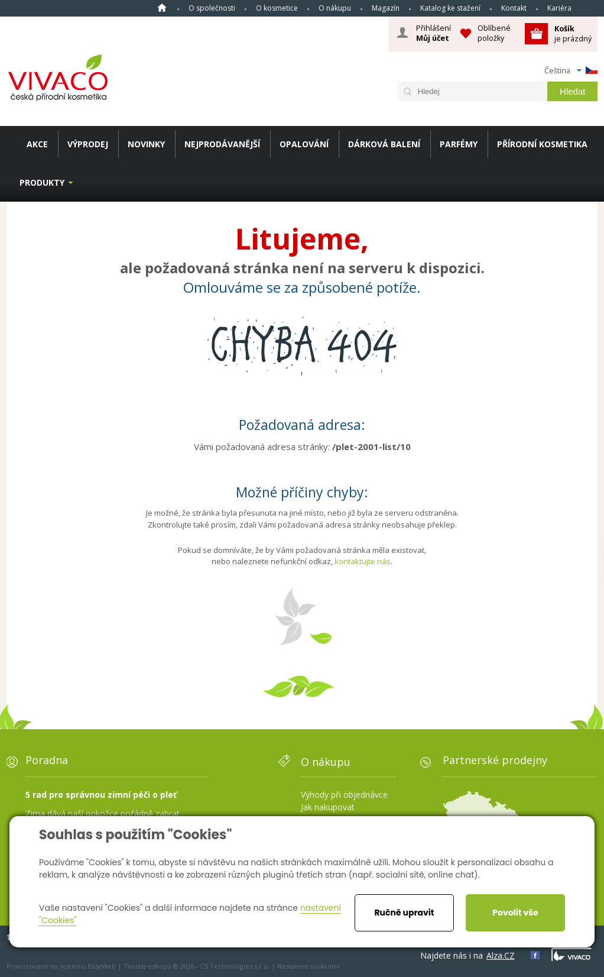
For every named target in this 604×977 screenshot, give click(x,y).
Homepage (162, 8)
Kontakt (514, 8)
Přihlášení (433, 33)
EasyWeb (102, 966)
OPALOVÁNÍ (304, 144)
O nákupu (335, 8)
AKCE (37, 144)
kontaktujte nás (363, 561)
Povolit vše (515, 912)
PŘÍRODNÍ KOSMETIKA (542, 144)
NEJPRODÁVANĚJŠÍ (222, 144)
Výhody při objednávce (344, 794)
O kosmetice (277, 8)
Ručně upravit (404, 912)
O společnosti (212, 8)
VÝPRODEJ (87, 144)
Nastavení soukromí (308, 966)
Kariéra (559, 8)
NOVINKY (146, 144)
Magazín (386, 8)
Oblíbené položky (494, 33)
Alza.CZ (500, 955)
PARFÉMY (459, 144)
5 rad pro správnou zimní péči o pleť (101, 794)
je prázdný (573, 33)
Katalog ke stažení (450, 8)
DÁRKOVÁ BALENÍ (384, 144)
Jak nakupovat (328, 807)
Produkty (42, 182)
